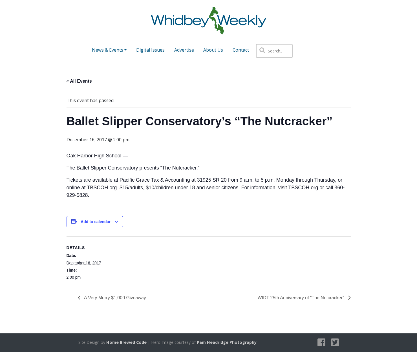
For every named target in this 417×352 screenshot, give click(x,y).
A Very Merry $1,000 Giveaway (114, 297)
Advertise (184, 50)
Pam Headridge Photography (227, 342)
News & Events (107, 50)
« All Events (79, 81)
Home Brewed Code (126, 342)
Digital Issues (150, 50)
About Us (213, 50)
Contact (241, 50)
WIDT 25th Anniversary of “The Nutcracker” (301, 297)
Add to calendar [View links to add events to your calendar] (96, 221)
